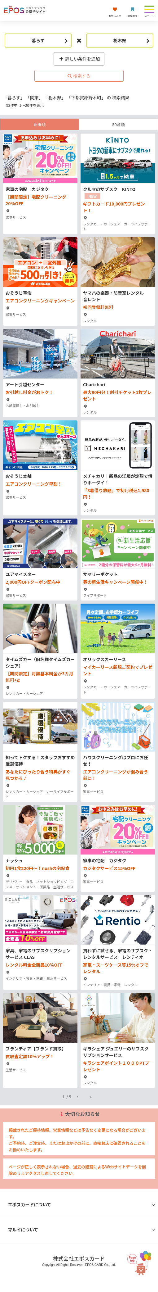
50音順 (118, 124)
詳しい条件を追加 (79, 59)
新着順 (39, 124)
